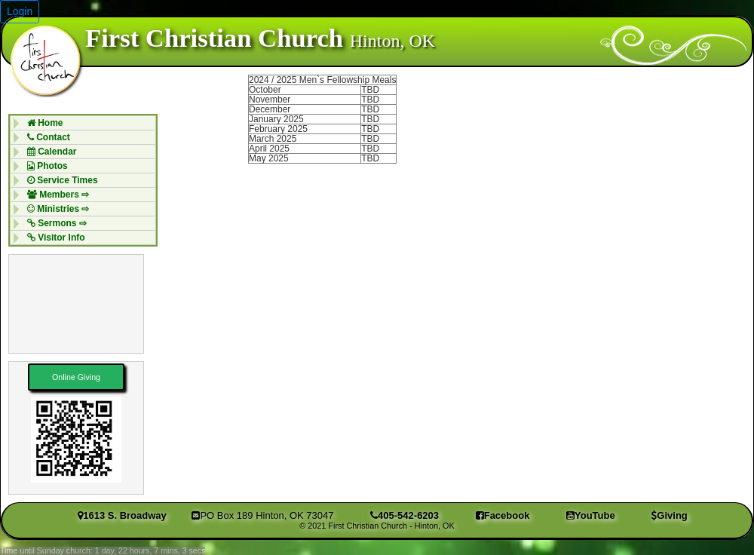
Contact (45, 137)
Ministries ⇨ (55, 209)
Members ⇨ (54, 194)
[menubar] (83, 180)
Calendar (48, 151)
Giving (669, 515)
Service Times (59, 180)
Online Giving (76, 377)
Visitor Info (52, 237)
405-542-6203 (404, 515)
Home (41, 123)
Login (19, 11)
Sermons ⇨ (53, 223)
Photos (44, 166)
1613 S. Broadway (122, 515)
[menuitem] (83, 122)
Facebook (503, 515)
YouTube (590, 515)
